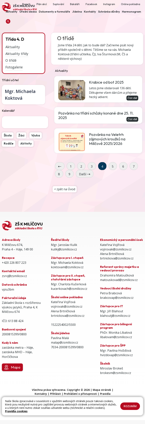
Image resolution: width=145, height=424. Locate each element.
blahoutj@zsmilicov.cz (115, 316)
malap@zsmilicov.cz (64, 343)
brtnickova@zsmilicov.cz (67, 316)
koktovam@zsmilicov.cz (67, 267)
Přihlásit (55, 394)
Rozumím (130, 406)
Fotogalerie (14, 67)
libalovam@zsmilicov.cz (116, 337)
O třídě (10, 60)
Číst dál (132, 98)
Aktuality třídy (16, 53)
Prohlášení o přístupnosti (80, 394)
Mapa (12, 367)
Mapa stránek (102, 390)
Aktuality (12, 47)
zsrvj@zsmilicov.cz (14, 276)
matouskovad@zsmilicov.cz (119, 280)
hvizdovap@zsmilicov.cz (116, 355)
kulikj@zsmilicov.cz (64, 250)
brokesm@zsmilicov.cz (115, 373)
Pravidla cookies (16, 411)
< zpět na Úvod (64, 189)
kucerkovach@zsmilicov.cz (69, 289)
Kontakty (41, 394)
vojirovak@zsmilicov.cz (66, 307)
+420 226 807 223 (14, 263)
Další (84, 174)
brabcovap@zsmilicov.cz (117, 298)
